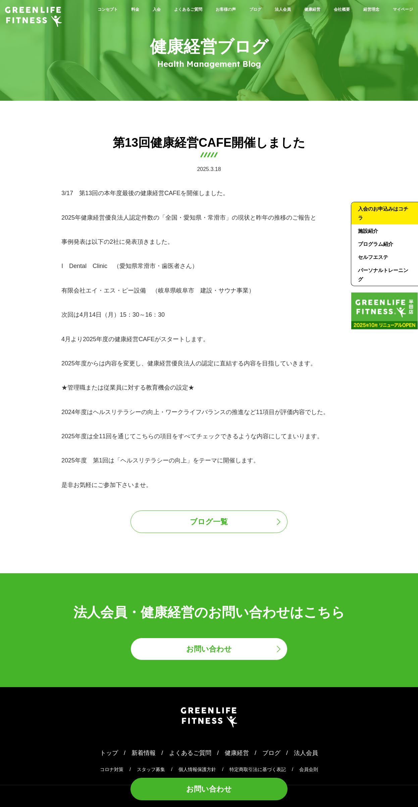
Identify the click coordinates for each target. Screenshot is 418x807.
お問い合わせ (209, 789)
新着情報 (144, 753)
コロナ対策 (111, 769)
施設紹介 (368, 231)
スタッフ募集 (151, 769)
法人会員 (326, 8)
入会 (163, 8)
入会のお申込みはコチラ (383, 213)
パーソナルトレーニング (383, 274)
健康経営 (363, 8)
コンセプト (103, 8)
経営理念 (357, 19)
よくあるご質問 (204, 8)
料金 (138, 8)
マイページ (398, 19)
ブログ (291, 8)
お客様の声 (254, 8)
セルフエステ (373, 257)
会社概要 (401, 8)
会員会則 (308, 769)
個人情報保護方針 (197, 769)
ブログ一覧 (209, 522)
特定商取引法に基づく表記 (257, 769)
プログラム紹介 (375, 244)
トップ (109, 753)
